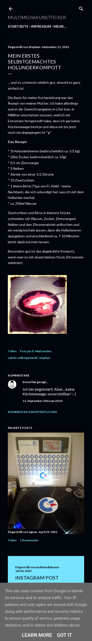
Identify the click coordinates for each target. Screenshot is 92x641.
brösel (27, 382)
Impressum (41, 26)
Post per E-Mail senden (35, 351)
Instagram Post (37, 578)
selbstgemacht (28, 358)
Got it (64, 635)
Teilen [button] (12, 351)
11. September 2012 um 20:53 (43, 401)
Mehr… (59, 26)
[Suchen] (81, 7)
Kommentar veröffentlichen (32, 412)
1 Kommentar (29, 540)
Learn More (37, 635)
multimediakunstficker (37, 17)
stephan (44, 358)
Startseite (18, 26)
